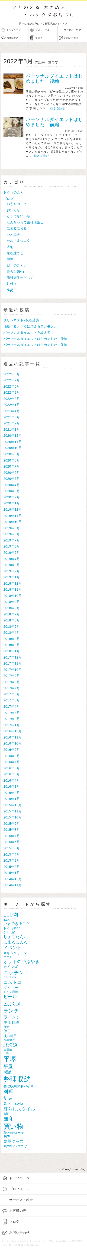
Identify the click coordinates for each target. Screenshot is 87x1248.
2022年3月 (11, 392)
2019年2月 (11, 571)
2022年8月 (11, 374)
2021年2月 (11, 423)
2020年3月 (11, 491)
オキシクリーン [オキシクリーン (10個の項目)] (15, 953)
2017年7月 (11, 688)
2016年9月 (11, 749)
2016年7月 (11, 762)
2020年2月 (11, 497)
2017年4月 (11, 706)
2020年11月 (12, 442)
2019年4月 (11, 559)
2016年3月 (11, 786)
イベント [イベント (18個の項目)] (12, 947)
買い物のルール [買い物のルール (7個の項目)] (13, 1132)
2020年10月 (12, 448)
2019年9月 (11, 528)
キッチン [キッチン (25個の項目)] (13, 972)
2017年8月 (11, 682)
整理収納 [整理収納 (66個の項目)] (17, 1079)
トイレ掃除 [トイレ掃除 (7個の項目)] (10, 991)
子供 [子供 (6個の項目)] (6, 1053)
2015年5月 (11, 848)
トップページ (13, 30)
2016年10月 (12, 743)
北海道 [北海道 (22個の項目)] (10, 1044)
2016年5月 (11, 774)
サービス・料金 (72, 30)
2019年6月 (11, 546)
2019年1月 (11, 577)
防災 (10, 290)
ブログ (39, 38)
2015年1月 (11, 873)
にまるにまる (17, 228)
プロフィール (42, 30)
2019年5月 (11, 552)
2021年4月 (11, 411)
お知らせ (13, 210)
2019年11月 (12, 516)
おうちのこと (13, 192)
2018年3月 (11, 639)
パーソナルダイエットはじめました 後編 (54, 78)
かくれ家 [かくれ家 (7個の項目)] (9, 932)
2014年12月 (12, 879)
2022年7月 (11, 380)
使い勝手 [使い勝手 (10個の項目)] (10, 1036)
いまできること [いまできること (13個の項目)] (16, 923)
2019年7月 (11, 540)
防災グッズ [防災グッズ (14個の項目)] (13, 1141)
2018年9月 (11, 602)
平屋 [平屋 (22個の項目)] (8, 1066)
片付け (12, 284)
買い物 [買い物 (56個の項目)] (13, 1126)
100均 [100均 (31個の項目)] (10, 915)
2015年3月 (11, 860)
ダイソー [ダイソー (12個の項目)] (11, 988)
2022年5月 (11, 386)
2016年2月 (11, 793)
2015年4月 (11, 854)
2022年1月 (11, 405)
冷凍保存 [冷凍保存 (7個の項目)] (9, 1039)
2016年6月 (11, 768)
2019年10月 (12, 522)
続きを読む (57, 108)
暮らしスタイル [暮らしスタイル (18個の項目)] (19, 1109)
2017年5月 (11, 700)
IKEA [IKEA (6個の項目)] (6, 919)
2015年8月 (11, 829)
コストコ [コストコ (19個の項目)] (12, 982)
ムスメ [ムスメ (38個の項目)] (12, 1003)
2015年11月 (12, 811)
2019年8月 (11, 534)
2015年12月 (12, 805)
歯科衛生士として (20, 278)
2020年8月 (11, 460)
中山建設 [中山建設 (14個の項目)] (11, 1022)
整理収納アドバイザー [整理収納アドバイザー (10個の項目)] (20, 1086)
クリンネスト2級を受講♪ (22, 320)
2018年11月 (12, 589)
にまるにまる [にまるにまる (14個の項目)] (15, 942)
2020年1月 (11, 503)
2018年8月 (11, 608)
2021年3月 (11, 417)
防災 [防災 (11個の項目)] (7, 1136)
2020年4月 (11, 485)
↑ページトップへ (72, 1170)
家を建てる (15, 253)
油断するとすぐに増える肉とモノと (30, 326)
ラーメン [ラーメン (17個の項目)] (12, 1017)
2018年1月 (11, 651)
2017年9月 (11, 676)
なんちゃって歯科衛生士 (25, 222)
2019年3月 (11, 565)
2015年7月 (11, 836)
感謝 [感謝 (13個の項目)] (7, 1072)
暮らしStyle (16, 271)
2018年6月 (11, 620)
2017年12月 (12, 657)
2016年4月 (11, 780)
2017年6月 (11, 694)
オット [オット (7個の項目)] (7, 956)
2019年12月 (12, 509)
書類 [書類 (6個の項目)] (6, 1113)
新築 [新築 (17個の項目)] (7, 1098)
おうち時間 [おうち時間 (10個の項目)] (11, 928)
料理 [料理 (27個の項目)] (8, 1092)
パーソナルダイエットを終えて (27, 332)
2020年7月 (11, 466)
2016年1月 (11, 799)
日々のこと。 (17, 265)
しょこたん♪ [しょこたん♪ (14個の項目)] (14, 937)
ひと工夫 (13, 234)
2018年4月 (11, 632)
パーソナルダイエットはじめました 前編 (54, 122)
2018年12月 (12, 583)
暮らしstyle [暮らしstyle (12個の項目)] (13, 1103)
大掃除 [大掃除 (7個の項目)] (7, 1049)
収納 (10, 247)
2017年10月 (12, 670)
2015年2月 (11, 867)
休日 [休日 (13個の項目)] (7, 1031)
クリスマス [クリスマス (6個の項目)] (10, 977)
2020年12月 (12, 435)
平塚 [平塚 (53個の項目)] (9, 1059)
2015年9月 (11, 823)
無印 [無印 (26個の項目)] (8, 1119)
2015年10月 (12, 817)
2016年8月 (11, 756)
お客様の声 (12, 38)
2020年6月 (11, 472)
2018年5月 (11, 626)
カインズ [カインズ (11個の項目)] (10, 967)
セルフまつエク (18, 240)
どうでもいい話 (18, 216)
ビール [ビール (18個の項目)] (10, 996)
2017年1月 (11, 725)
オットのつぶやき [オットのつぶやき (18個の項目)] (21, 961)
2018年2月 (11, 645)
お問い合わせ (71, 38)
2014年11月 (12, 885)
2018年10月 (12, 596)
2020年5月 (11, 479)
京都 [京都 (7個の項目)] (6, 1026)
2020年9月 (11, 454)
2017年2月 (11, 719)
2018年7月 (11, 614)
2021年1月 (11, 429)
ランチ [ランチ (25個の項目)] (11, 1011)
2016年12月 (12, 731)
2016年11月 (12, 737)
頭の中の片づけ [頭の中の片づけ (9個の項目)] (15, 1146)
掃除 (10, 259)
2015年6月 (11, 842)
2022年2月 (11, 399)
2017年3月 (11, 713)
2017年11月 (12, 663)
